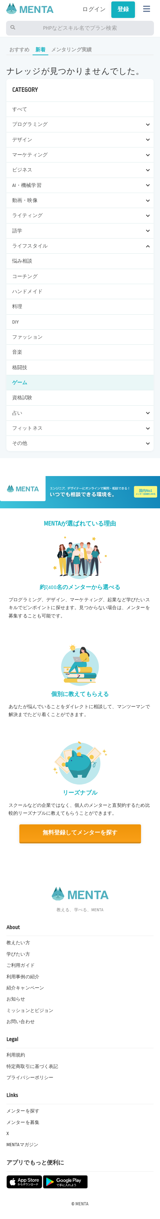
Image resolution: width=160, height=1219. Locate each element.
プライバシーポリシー (30, 1077)
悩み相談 (22, 261)
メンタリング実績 (71, 49)
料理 (17, 306)
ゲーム (19, 382)
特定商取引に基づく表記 (32, 1066)
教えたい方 (18, 942)
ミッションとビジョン (30, 1010)
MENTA (82, 1203)
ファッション (27, 337)
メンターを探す (22, 1111)
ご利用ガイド (20, 965)
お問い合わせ (20, 1021)
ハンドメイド (27, 291)
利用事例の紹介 (22, 976)
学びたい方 (18, 954)
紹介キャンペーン (25, 987)
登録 (123, 9)
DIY (15, 322)
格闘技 (19, 367)
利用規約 (15, 1055)
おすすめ (19, 49)
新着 (40, 49)
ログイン (94, 9)
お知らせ (15, 999)
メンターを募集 (22, 1122)
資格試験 (22, 397)
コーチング (25, 276)
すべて (19, 109)
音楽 (17, 352)
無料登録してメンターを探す (79, 833)
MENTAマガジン (22, 1144)
